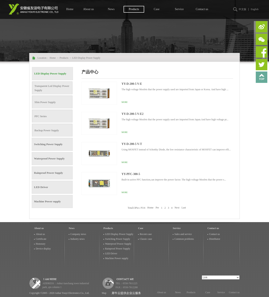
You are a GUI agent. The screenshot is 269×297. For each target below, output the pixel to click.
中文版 (242, 9)
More (124, 102)
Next (176, 207)
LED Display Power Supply (86, 57)
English (254, 9)
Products (63, 57)
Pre (157, 207)
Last (184, 207)
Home (69, 9)
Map (103, 293)
